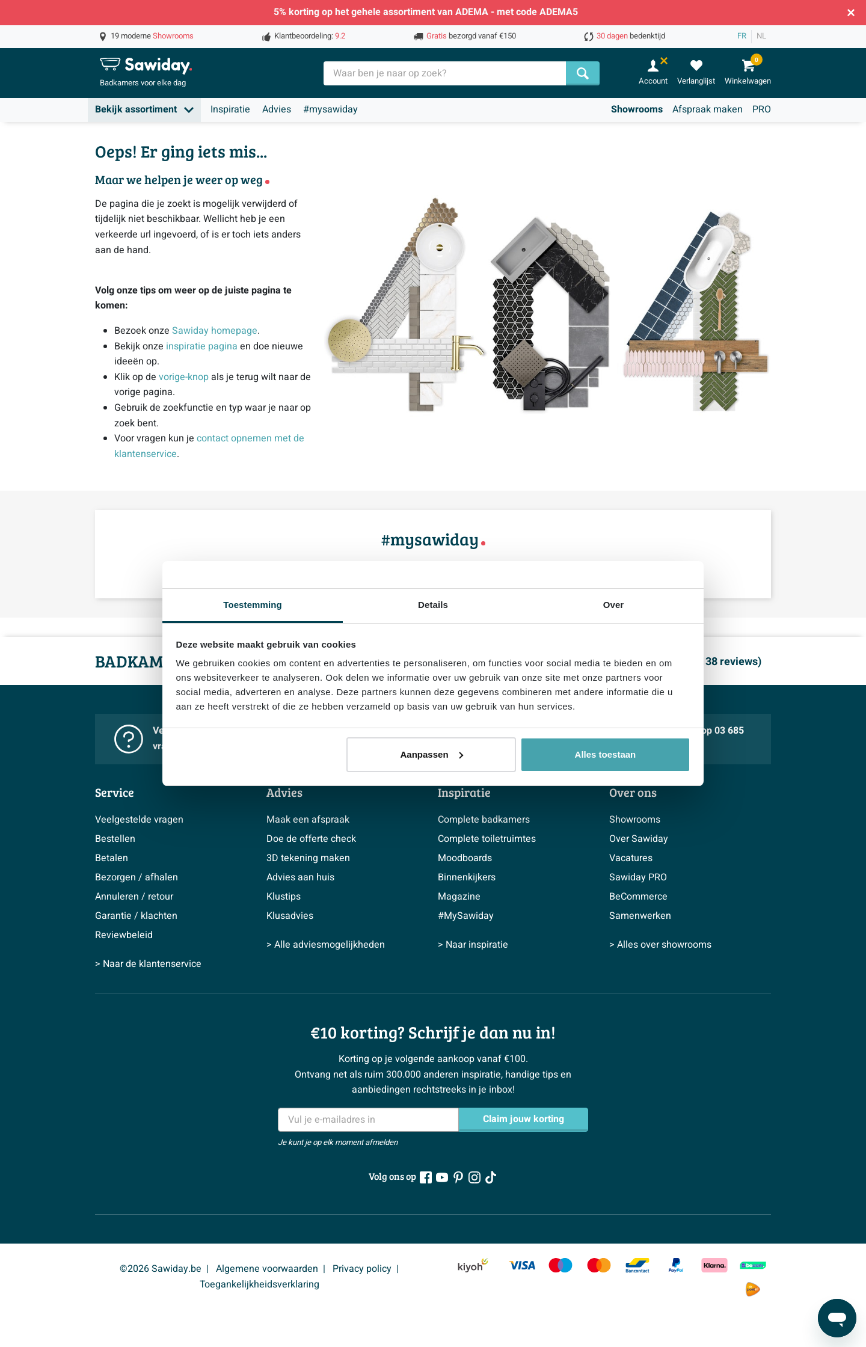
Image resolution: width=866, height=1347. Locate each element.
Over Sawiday (638, 839)
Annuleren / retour (134, 896)
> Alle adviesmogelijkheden (325, 944)
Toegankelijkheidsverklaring (259, 1284)
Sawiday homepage (214, 331)
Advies (276, 109)
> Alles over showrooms (660, 944)
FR (741, 36)
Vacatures (631, 858)
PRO (761, 109)
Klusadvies (289, 916)
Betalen (111, 858)
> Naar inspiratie (473, 944)
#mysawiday (330, 109)
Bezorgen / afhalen (136, 877)
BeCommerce (638, 896)
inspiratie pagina (202, 346)
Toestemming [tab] (252, 605)
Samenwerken (640, 916)
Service (114, 792)
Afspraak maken (707, 109)
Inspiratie (230, 109)
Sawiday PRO (638, 877)
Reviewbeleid (124, 935)
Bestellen (115, 839)
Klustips (283, 896)
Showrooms (637, 109)
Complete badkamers (484, 819)
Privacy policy (362, 1269)
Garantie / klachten (136, 916)
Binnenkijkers (467, 877)
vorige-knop (184, 377)
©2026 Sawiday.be (160, 1269)
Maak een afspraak (307, 819)
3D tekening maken (308, 858)
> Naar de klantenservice (148, 964)
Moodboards (465, 858)
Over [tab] (613, 605)
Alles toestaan (605, 754)
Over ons (633, 792)
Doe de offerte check (311, 839)
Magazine (459, 896)
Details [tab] (433, 605)
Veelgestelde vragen (139, 819)
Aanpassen (432, 754)
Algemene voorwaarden (267, 1269)
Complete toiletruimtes (487, 839)
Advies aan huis (300, 877)
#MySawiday (466, 916)
